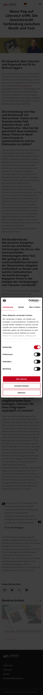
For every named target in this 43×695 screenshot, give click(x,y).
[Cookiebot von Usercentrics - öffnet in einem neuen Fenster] (30, 300)
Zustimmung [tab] (8, 307)
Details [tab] (21, 307)
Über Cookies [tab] (34, 307)
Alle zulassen (21, 379)
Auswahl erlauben (21, 386)
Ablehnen (21, 393)
